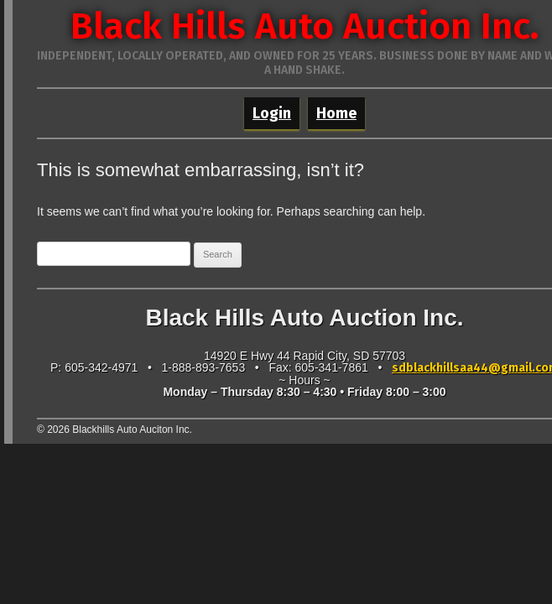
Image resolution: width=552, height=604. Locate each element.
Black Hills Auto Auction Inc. (304, 26)
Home (336, 113)
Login (272, 113)
